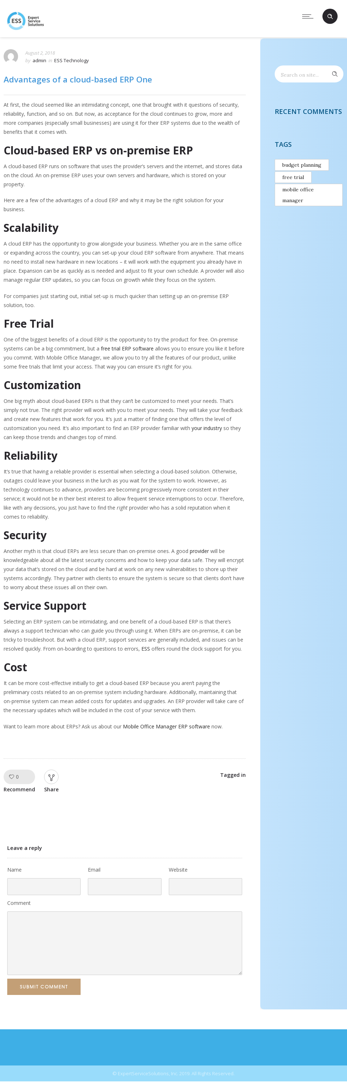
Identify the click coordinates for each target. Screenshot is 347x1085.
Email (94, 869)
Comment (19, 902)
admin (39, 60)
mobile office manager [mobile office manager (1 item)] (298, 195)
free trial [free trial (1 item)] (293, 177)
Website (178, 869)
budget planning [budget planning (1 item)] (301, 165)
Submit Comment (44, 986)
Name (14, 869)
